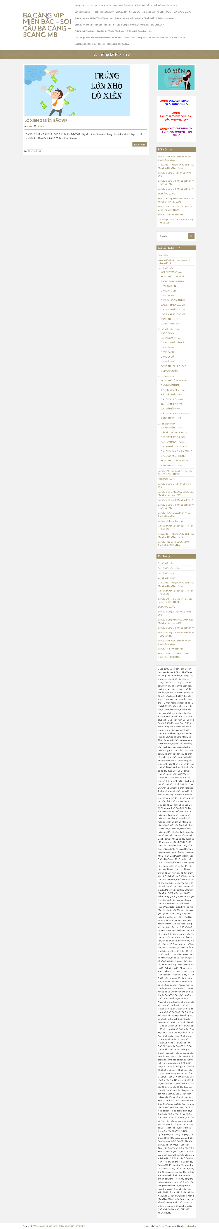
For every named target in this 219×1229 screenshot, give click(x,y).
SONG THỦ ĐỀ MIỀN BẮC (173, 366)
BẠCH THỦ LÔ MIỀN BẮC (173, 281)
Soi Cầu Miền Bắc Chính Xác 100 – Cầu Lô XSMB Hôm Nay (102, 44)
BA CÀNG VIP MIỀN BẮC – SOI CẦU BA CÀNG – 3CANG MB (45, 24)
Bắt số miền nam (82, 11)
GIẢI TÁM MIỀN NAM (171, 404)
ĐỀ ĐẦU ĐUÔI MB (169, 371)
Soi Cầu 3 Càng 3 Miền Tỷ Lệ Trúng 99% (94, 18)
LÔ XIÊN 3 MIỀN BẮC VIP (173, 309)
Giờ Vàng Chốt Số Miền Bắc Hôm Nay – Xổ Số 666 (98, 37)
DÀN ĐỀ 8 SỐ (167, 356)
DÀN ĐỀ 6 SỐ (167, 352)
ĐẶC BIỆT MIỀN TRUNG (173, 437)
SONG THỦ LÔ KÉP (170, 319)
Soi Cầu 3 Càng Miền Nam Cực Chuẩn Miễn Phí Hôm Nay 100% (144, 18)
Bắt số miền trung (103, 11)
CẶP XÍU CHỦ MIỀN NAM (173, 390)
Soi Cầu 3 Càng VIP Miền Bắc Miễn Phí (93, 24)
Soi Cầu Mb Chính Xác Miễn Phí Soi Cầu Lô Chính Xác (99, 31)
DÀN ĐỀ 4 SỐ (167, 347)
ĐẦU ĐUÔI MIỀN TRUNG (173, 456)
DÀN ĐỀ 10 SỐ (168, 361)
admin (29, 126)
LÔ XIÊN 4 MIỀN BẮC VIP (173, 314)
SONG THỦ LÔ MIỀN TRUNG (175, 460)
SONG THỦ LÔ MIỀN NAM (174, 380)
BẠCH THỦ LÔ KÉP (170, 323)
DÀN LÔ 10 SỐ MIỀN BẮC (173, 300)
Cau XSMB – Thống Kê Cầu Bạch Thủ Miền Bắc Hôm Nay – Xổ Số (154, 37)
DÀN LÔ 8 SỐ (167, 295)
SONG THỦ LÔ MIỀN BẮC (173, 276)
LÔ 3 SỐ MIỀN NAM (170, 408)
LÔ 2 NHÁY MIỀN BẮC (171, 272)
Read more (139, 144)
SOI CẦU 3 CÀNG (182, 11)
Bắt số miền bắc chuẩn (164, 5)
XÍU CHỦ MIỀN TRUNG (172, 465)
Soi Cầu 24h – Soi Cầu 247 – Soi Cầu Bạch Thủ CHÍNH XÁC (144, 11)
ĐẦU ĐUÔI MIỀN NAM (172, 399)
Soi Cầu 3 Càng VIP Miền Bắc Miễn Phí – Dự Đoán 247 (138, 24)
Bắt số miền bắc (142, 5)
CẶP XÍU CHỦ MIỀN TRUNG (174, 432)
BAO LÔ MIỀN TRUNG (172, 427)
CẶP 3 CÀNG (167, 333)
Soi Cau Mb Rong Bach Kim (139, 31)
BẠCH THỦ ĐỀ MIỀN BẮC (173, 342)
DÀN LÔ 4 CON (168, 290)
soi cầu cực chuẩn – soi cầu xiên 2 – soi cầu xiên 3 (110, 5)
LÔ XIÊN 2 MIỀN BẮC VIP (46, 120)
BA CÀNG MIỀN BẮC (171, 338)
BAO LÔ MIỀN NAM (170, 385)
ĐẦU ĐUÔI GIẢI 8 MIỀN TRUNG (176, 451)
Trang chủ (79, 5)
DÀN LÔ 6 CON (168, 286)
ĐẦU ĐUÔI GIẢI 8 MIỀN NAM (175, 413)
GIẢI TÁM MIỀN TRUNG (173, 441)
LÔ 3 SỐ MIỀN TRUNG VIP (174, 446)
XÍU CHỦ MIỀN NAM (171, 418)
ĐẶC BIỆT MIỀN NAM (171, 394)
